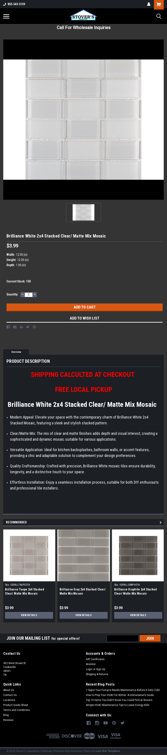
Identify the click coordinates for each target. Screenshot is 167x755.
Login (89, 669)
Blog (6, 715)
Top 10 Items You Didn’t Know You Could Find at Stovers (119, 700)
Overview (16, 352)
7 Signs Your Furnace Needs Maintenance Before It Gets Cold (123, 690)
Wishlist (91, 664)
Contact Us (10, 695)
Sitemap (47, 750)
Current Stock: (19, 281)
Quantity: (12, 294)
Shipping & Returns (97, 674)
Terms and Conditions (16, 710)
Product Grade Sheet (15, 705)
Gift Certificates (95, 659)
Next (161, 522)
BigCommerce (73, 750)
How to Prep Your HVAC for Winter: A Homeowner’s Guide (120, 695)
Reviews (8, 720)
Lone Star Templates (107, 750)
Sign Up (100, 669)
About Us (8, 690)
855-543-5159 (14, 4)
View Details (29, 615)
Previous (155, 522)
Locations (9, 700)
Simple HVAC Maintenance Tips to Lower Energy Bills (117, 705)
